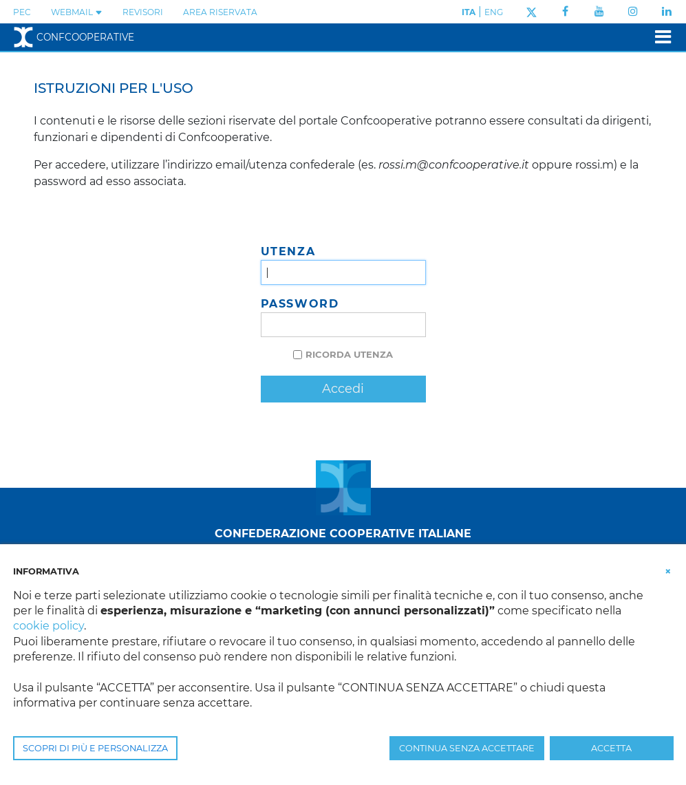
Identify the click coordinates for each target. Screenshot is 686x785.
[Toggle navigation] (659, 37)
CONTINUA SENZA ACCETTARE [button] (467, 748)
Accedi (343, 388)
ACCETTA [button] (611, 748)
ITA (468, 12)
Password (300, 303)
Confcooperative (73, 37)
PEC (22, 12)
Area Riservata (220, 12)
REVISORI (142, 12)
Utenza (288, 251)
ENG (493, 12)
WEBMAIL (77, 12)
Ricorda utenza (349, 354)
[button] (668, 570)
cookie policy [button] (48, 625)
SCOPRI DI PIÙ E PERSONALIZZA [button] (95, 748)
